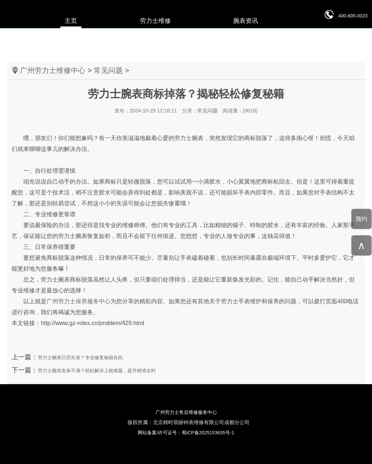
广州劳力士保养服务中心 (78, 301)
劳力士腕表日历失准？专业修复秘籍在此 (80, 357)
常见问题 (108, 70)
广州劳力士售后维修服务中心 (186, 412)
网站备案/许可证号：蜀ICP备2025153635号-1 (186, 432)
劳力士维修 (155, 20)
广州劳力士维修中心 (52, 70)
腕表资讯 (245, 20)
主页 (71, 20)
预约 (361, 218)
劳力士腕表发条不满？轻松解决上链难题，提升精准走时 (97, 370)
